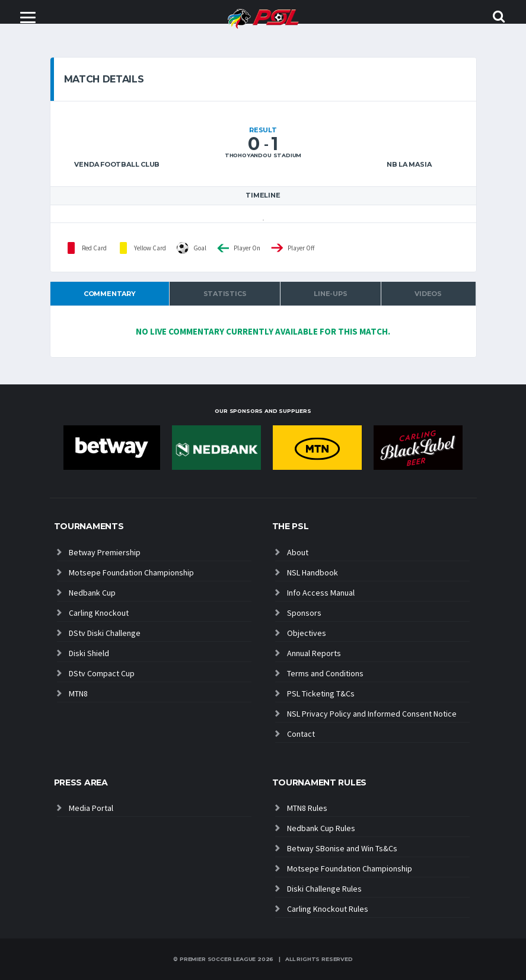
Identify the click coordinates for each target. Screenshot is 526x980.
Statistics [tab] (225, 293)
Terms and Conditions (325, 673)
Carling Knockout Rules (327, 908)
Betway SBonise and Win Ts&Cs (342, 848)
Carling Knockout (99, 612)
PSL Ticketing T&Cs (321, 693)
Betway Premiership (105, 552)
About (297, 552)
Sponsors (304, 612)
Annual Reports (314, 653)
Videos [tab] (428, 293)
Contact (301, 733)
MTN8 (78, 693)
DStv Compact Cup (102, 673)
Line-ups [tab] (330, 293)
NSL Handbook (312, 572)
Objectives (306, 633)
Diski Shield (89, 653)
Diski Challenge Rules (324, 888)
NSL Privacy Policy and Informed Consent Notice (372, 713)
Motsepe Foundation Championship (131, 572)
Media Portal (91, 808)
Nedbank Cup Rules (321, 828)
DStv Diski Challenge (105, 633)
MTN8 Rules (307, 808)
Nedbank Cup (92, 592)
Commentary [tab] (110, 293)
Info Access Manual (321, 592)
